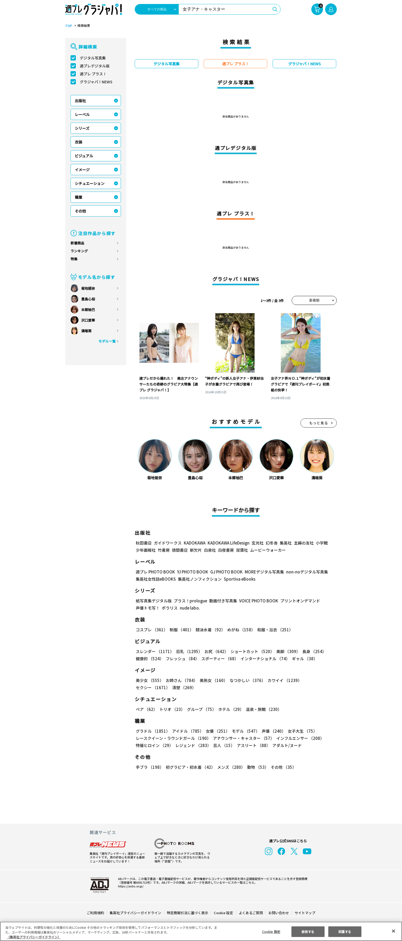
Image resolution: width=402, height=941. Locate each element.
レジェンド (193, 745)
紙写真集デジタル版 (154, 600)
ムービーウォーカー (268, 550)
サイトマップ (305, 912)
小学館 (322, 543)
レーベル (82, 114)
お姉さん (182, 680)
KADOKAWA (195, 543)
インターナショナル (265, 658)
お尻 (216, 651)
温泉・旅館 (264, 709)
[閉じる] (393, 931)
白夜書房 (226, 550)
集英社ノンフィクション (200, 579)
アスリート (253, 745)
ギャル (305, 658)
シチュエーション (89, 183)
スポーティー (220, 658)
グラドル (153, 731)
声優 (274, 731)
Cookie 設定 (223, 912)
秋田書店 (144, 543)
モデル (246, 731)
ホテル (231, 709)
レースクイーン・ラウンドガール (173, 738)
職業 (78, 197)
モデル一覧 (107, 341)
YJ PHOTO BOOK (192, 572)
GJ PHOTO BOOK (226, 572)
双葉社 (242, 550)
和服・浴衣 (275, 629)
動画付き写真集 (223, 600)
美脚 (288, 651)
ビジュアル (84, 155)
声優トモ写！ (148, 608)
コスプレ (152, 629)
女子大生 (302, 731)
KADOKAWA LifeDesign (229, 543)
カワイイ (285, 680)
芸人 (224, 745)
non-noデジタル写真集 (307, 572)
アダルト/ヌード (287, 745)
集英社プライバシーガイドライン (135, 912)
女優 (218, 731)
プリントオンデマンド (300, 600)
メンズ (231, 767)
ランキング (79, 250)
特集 (74, 258)
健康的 (150, 658)
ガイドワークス (168, 543)
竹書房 (164, 550)
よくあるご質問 (251, 912)
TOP (68, 25)
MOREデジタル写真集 (264, 572)
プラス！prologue (190, 600)
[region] (201, 931)
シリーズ (82, 128)
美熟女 (214, 680)
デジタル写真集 (93, 58)
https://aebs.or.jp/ (130, 886)
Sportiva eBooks (239, 579)
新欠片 (196, 550)
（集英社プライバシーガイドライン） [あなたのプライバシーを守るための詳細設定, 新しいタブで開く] (34, 937)
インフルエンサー (301, 738)
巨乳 (189, 651)
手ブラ (150, 767)
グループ (201, 709)
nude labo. (190, 608)
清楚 (184, 687)
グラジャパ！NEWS (96, 81)
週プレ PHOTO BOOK (155, 572)
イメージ (82, 169)
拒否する (308, 931)
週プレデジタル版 (95, 65)
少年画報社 (146, 550)
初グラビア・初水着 (190, 767)
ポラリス (170, 608)
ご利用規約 (95, 912)
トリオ (172, 709)
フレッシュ (182, 658)
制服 (182, 629)
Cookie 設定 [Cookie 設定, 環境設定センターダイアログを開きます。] (271, 931)
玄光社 (258, 543)
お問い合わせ (278, 912)
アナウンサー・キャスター (244, 738)
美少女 (150, 680)
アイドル (188, 731)
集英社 (286, 543)
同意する (344, 931)
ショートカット (252, 651)
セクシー (153, 687)
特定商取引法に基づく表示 (187, 912)
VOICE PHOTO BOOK (258, 600)
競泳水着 (210, 629)
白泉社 (210, 550)
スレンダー (155, 651)
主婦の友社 (304, 543)
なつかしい (247, 680)
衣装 (78, 142)
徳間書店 (180, 550)
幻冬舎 (272, 543)
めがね (241, 629)
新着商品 (77, 242)
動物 (258, 767)
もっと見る (318, 422)
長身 (314, 651)
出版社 (80, 100)
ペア (146, 709)
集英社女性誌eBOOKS (156, 579)
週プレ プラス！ (93, 73)
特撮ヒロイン (154, 745)
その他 (80, 211)
